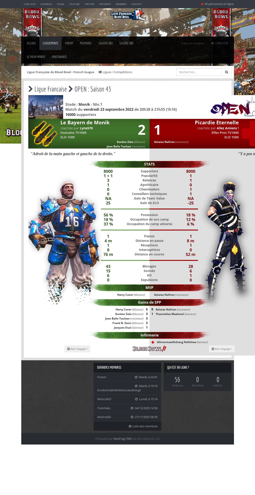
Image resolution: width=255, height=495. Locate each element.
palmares (86, 43)
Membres (121, 4)
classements (50, 43)
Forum (69, 43)
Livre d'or (30, 4)
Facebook (46, 4)
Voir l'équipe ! (77, 349)
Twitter (89, 4)
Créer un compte (192, 43)
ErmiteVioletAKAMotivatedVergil (119, 390)
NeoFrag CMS (122, 439)
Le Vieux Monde (36, 57)
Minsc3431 (104, 399)
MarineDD (104, 417)
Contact (136, 4)
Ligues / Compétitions (115, 72)
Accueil (31, 43)
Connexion (219, 43)
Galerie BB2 (126, 43)
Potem (101, 377)
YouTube (74, 4)
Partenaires (59, 57)
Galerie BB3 (106, 43)
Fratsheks (103, 408)
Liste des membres (143, 426)
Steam (60, 4)
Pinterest (105, 4)
